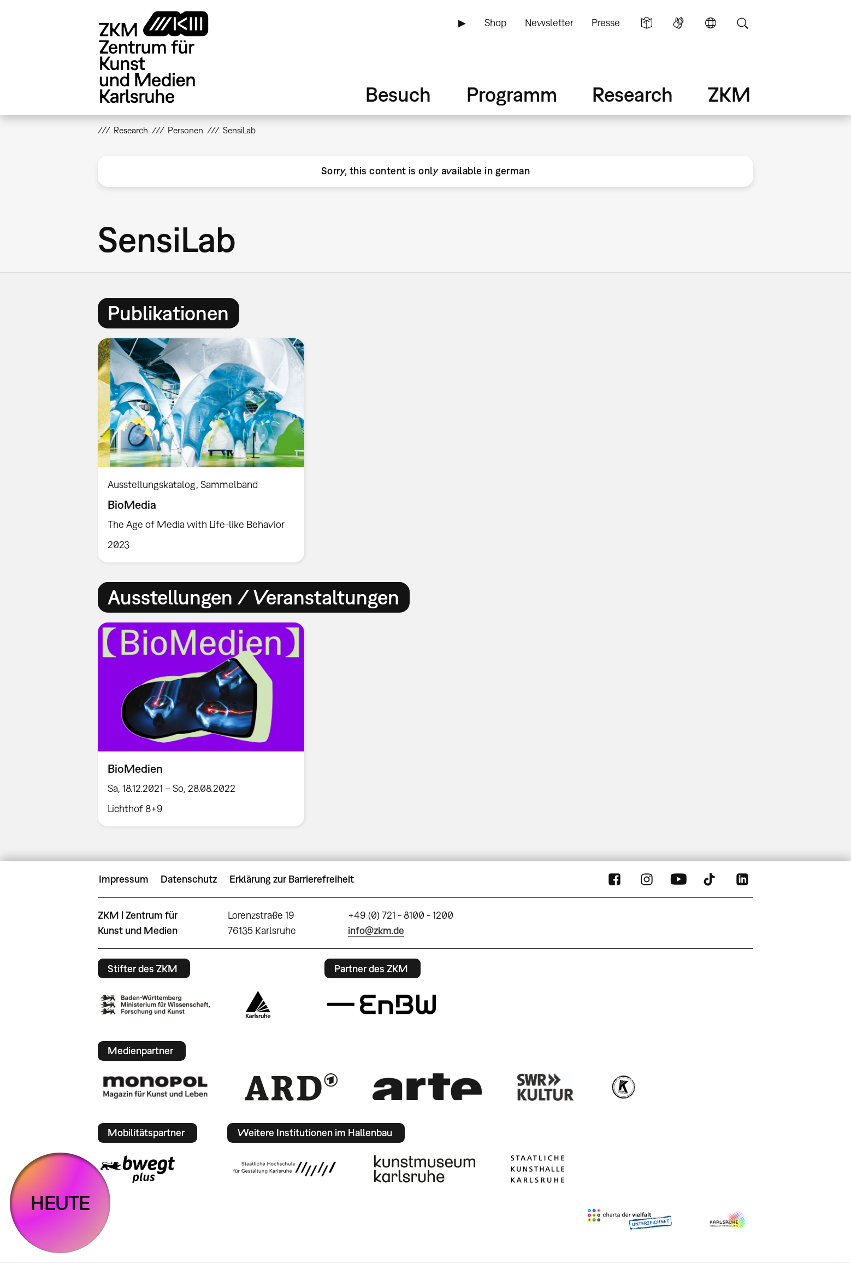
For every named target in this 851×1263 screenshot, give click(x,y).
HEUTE (60, 1202)
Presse (606, 22)
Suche (742, 23)
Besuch (398, 94)
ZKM (729, 94)
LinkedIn (742, 879)
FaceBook (614, 879)
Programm (511, 94)
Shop (495, 22)
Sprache (711, 23)
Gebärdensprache (678, 23)
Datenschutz (189, 879)
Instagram (647, 879)
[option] (206, 450)
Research (632, 94)
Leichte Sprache (647, 23)
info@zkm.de (376, 930)
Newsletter (549, 22)
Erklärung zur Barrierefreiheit (291, 879)
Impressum (124, 879)
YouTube (678, 879)
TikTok (711, 879)
